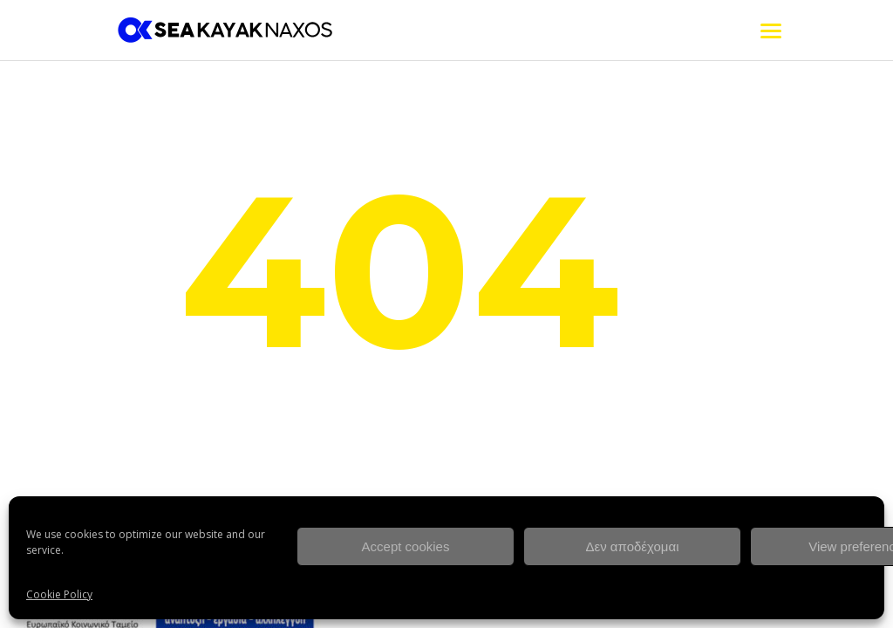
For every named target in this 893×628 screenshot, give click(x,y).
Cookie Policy (59, 594)
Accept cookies (406, 546)
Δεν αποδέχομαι (631, 546)
